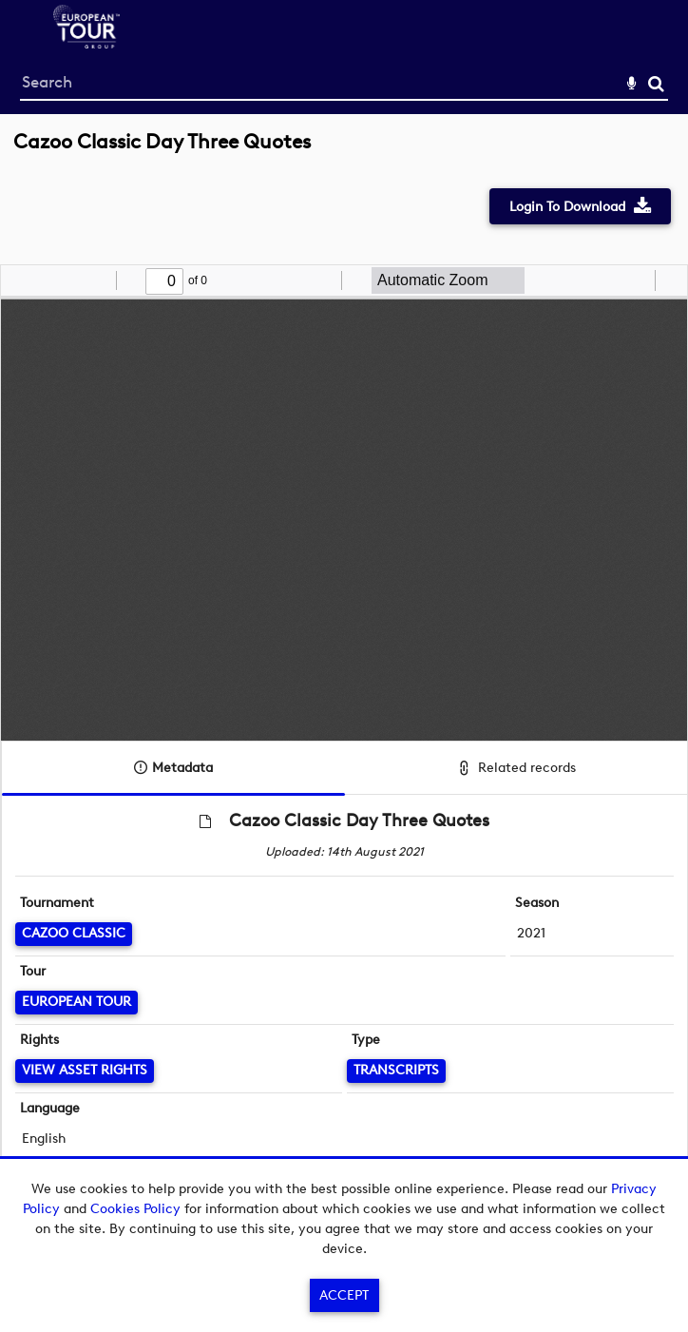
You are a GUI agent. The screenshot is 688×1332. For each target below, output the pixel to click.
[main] (344, 676)
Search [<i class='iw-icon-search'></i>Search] (656, 83)
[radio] (637, 280)
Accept (344, 1295)
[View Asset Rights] (84, 1071)
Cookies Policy (135, 1209)
